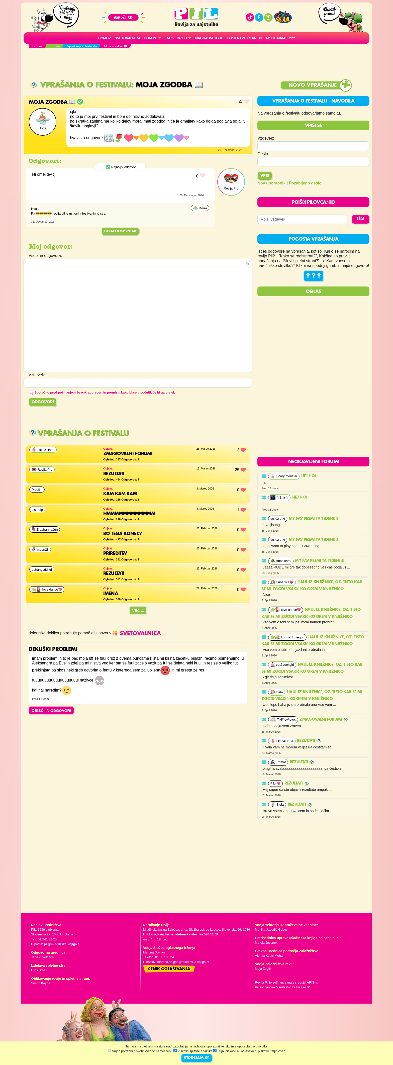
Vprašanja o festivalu (80, 85)
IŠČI (360, 219)
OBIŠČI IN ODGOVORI (51, 710)
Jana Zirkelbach (42, 957)
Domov (104, 38)
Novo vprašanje (312, 85)
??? (292, 38)
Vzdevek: (265, 138)
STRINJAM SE (196, 1058)
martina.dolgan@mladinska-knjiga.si (183, 962)
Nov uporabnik (271, 183)
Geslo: (263, 154)
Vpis (264, 176)
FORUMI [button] (150, 38)
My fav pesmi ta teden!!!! (314, 519)
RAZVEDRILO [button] (176, 38)
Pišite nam (275, 38)
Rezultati (309, 741)
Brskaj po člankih (244, 38)
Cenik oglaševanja (169, 969)
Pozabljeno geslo (305, 183)
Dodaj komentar (120, 231)
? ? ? (313, 276)
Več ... (138, 610)
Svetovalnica (127, 38)
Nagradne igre (209, 38)
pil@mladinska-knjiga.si (62, 944)
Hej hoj (309, 476)
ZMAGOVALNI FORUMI (324, 720)
